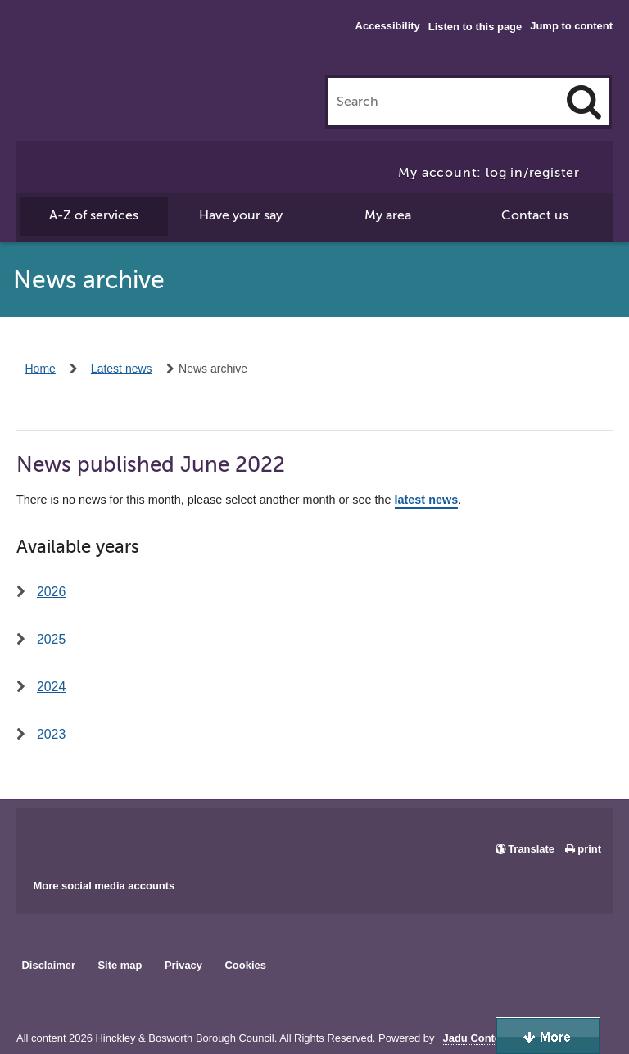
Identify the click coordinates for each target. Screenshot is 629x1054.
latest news (427, 500)
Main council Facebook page (46, 838)
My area (387, 215)
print (589, 849)
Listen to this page (475, 26)
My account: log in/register (489, 172)
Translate (531, 849)
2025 (51, 639)
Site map (119, 965)
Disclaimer (48, 965)
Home (40, 368)
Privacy (183, 965)
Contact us (534, 215)
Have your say (241, 215)
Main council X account (97, 838)
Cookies (245, 965)
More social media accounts (103, 886)
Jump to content (571, 26)
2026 (51, 592)
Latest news (121, 368)
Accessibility (387, 26)
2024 (51, 687)
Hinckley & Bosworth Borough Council (84, 45)
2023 (51, 734)
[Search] (584, 102)
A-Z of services (93, 215)
